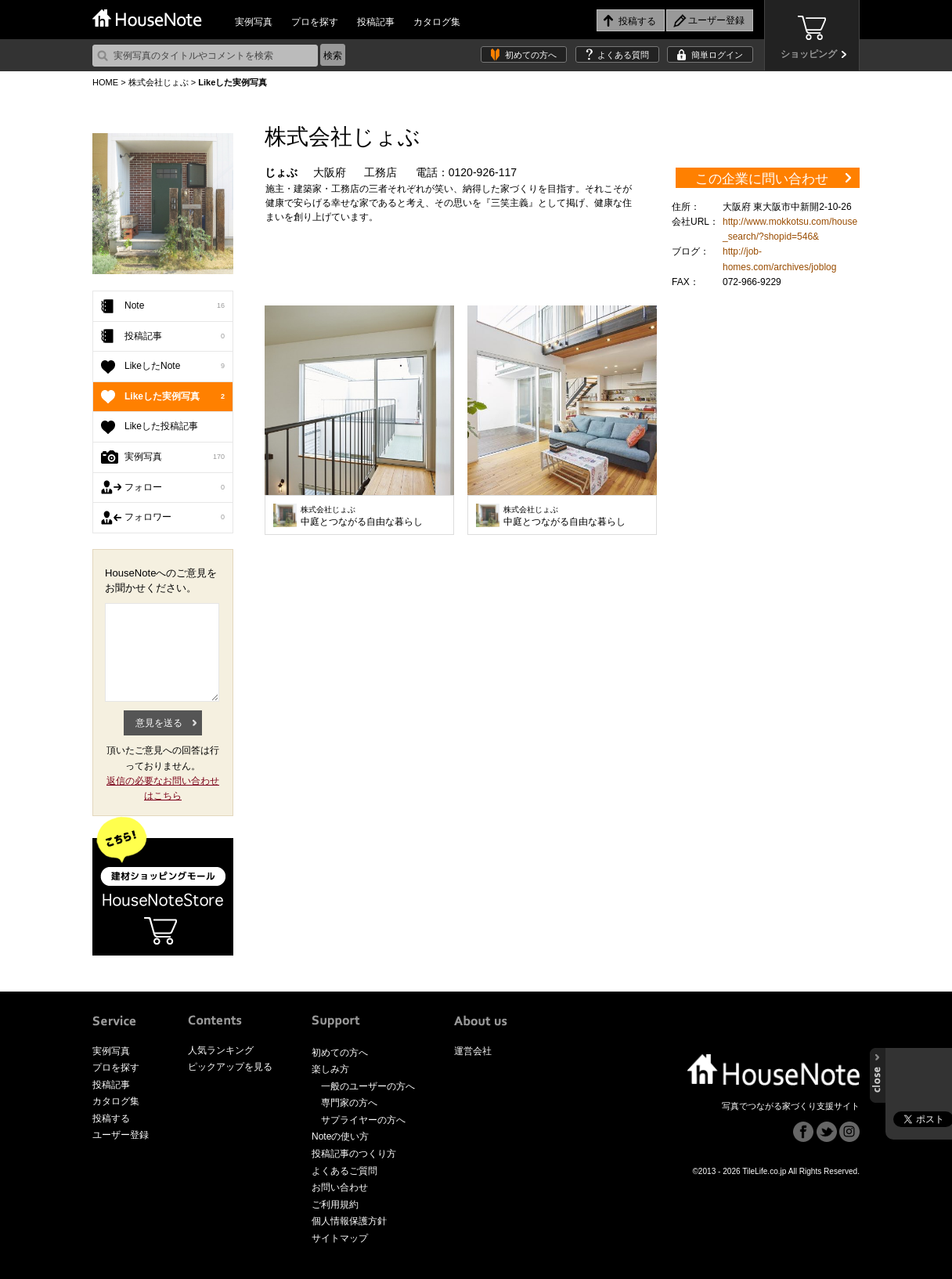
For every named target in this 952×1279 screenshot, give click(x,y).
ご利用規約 (335, 1204)
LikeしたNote (174, 366)
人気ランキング (221, 1050)
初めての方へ (531, 55)
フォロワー (174, 517)
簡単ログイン (717, 55)
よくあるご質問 (344, 1170)
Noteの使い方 (340, 1136)
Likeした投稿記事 (161, 426)
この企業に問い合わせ (761, 179)
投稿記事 (376, 21)
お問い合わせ (340, 1187)
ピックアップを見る (230, 1066)
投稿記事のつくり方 (354, 1153)
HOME (105, 82)
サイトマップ (340, 1238)
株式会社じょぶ (158, 82)
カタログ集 (436, 21)
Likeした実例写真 (174, 397)
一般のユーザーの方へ (368, 1086)
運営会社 (473, 1051)
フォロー (174, 488)
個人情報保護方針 (349, 1221)
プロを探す (314, 21)
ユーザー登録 (120, 1134)
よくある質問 (623, 55)
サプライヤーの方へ (363, 1120)
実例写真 (253, 21)
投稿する (111, 1118)
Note (174, 306)
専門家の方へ (349, 1102)
